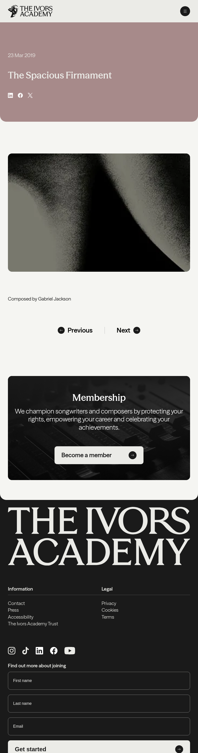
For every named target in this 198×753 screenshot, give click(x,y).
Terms (108, 617)
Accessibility (20, 617)
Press (13, 610)
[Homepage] (30, 11)
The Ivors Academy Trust (33, 624)
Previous (75, 330)
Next (128, 330)
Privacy (109, 603)
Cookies (110, 610)
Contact (16, 603)
